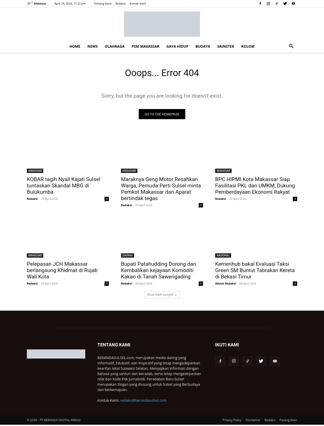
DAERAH (128, 256)
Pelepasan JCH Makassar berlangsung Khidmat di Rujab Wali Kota (62, 271)
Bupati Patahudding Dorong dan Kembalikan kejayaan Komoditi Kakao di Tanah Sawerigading (158, 271)
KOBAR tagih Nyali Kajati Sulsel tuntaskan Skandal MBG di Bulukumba (63, 187)
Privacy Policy (231, 421)
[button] (291, 46)
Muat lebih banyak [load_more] (162, 296)
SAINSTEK (225, 46)
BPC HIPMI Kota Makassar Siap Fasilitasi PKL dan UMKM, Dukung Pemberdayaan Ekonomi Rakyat (255, 187)
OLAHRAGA (115, 46)
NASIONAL (223, 256)
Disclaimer (253, 421)
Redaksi (121, 3)
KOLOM (248, 46)
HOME (74, 46)
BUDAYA (202, 46)
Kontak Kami (138, 3)
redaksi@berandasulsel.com (143, 401)
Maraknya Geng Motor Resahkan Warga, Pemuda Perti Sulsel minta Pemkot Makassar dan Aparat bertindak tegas (161, 190)
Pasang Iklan (288, 421)
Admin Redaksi (225, 285)
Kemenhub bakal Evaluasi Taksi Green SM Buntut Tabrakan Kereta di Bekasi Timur (255, 271)
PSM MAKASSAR (145, 46)
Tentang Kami (102, 3)
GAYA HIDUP (177, 46)
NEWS (92, 46)
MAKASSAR (35, 172)
